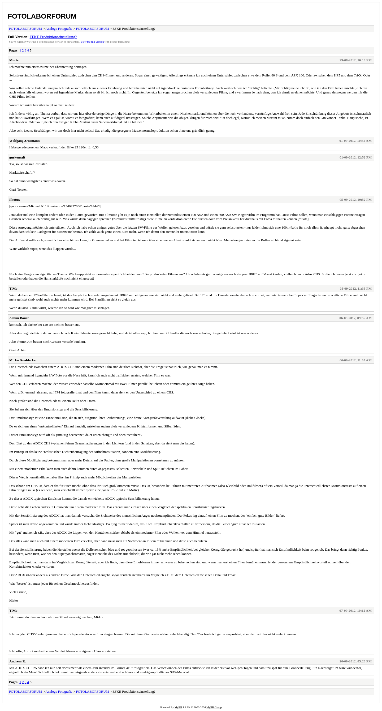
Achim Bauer (19, 318)
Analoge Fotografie (58, 29)
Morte (14, 60)
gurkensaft (17, 157)
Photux (14, 200)
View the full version (92, 41)
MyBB (178, 707)
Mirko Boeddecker (23, 360)
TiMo (13, 288)
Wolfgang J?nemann (24, 141)
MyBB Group (214, 707)
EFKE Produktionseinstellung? (53, 37)
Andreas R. (17, 661)
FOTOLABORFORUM (42, 16)
